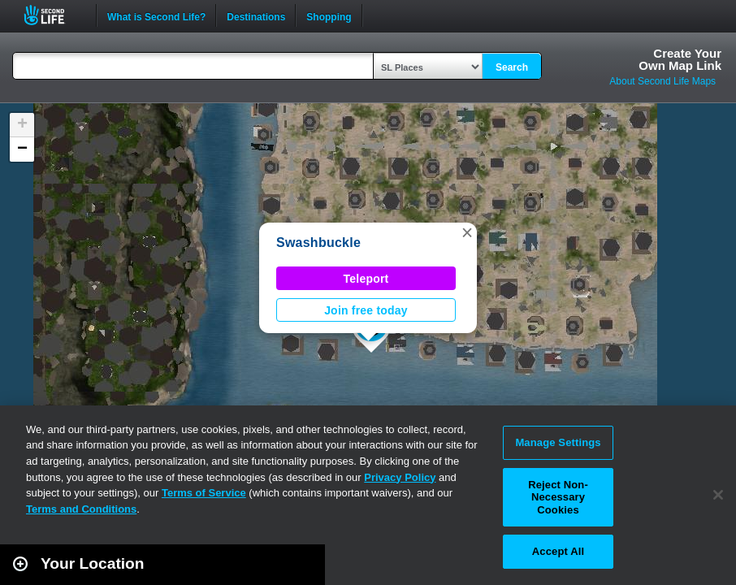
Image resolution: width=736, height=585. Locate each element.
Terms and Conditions (81, 509)
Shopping (328, 15)
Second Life (53, 15)
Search (512, 67)
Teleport (366, 278)
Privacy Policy (399, 477)
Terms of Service (204, 493)
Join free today (366, 310)
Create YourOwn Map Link (680, 59)
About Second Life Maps (662, 81)
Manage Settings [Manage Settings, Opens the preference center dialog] (557, 442)
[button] (467, 232)
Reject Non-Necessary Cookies (558, 497)
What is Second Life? (156, 15)
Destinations (256, 15)
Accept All (558, 551)
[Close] (718, 495)
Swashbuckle (318, 242)
